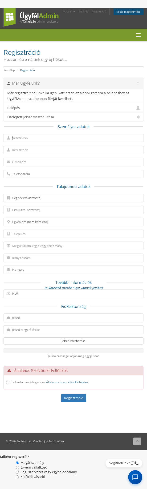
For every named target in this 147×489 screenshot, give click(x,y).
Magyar (69, 11)
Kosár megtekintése (128, 11)
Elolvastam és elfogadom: (49, 382)
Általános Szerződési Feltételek (67, 382)
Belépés (83, 11)
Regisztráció (99, 11)
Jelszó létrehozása (74, 341)
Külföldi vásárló (30, 476)
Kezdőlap (9, 70)
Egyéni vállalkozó (31, 467)
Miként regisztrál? (14, 456)
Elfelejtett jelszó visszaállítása (73, 117)
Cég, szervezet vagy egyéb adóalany (46, 472)
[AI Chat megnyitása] (135, 477)
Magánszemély (30, 462)
